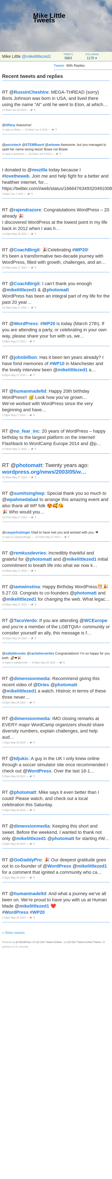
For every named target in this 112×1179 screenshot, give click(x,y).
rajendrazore (27, 209)
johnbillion (25, 357)
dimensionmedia (32, 678)
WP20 (81, 249)
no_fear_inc (26, 431)
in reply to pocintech (13, 154)
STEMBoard (34, 144)
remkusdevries (30, 553)
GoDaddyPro (28, 859)
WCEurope (95, 620)
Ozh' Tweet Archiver (49, 942)
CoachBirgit (27, 249)
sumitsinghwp (29, 493)
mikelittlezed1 (21, 289)
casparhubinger (17, 532)
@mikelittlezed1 (36, 56)
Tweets (59, 65)
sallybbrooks (15, 653)
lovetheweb (17, 176)
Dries (43, 684)
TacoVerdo (25, 620)
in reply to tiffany (11, 129)
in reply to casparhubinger (16, 537)
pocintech (13, 144)
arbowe (54, 144)
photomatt (58, 289)
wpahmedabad (22, 499)
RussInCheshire (31, 92)
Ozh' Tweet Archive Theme (84, 942)
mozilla (40, 169)
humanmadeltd (30, 391)
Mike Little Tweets (49, 17)
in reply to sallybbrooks (15, 662)
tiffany (10, 125)
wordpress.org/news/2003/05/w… (44, 472)
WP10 (58, 363)
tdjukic (21, 758)
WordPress (26, 323)
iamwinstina (27, 586)
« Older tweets (13, 932)
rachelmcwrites (42, 653)
